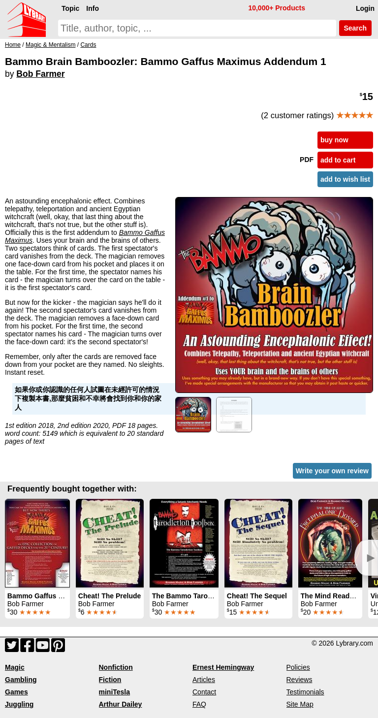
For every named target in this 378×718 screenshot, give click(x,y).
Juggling (19, 704)
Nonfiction (116, 667)
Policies (298, 667)
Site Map (300, 704)
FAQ (199, 704)
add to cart (338, 160)
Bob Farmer (40, 74)
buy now (334, 140)
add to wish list (345, 179)
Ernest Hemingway (223, 667)
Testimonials (305, 692)
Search (355, 28)
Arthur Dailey (120, 704)
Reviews (299, 680)
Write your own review (332, 471)
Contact (204, 692)
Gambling (21, 680)
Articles (203, 680)
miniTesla (114, 692)
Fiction (110, 680)
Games (16, 692)
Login (365, 8)
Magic (15, 667)
